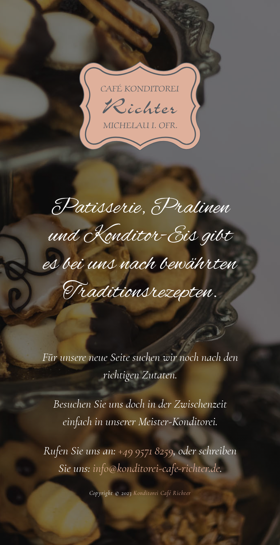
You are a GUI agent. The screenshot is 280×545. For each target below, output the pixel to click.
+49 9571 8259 (145, 450)
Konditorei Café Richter (162, 493)
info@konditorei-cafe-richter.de (156, 468)
